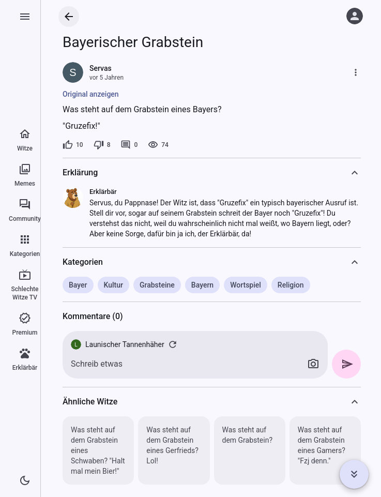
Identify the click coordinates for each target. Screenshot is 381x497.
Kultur (113, 285)
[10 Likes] (72, 145)
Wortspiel (245, 285)
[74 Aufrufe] (158, 145)
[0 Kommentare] (129, 145)
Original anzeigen (91, 94)
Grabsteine (157, 285)
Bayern (202, 285)
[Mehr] (355, 72)
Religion (291, 285)
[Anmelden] (354, 16)
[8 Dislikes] (102, 145)
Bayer (78, 285)
